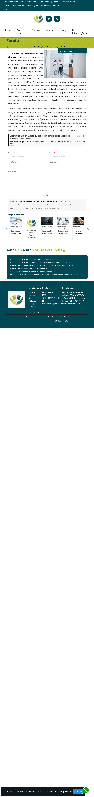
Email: (52, 153)
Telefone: (13, 162)
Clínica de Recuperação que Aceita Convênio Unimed (30, 265)
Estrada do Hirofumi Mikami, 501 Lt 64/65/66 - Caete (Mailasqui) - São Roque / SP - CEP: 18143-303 (74, 298)
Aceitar (78, 791)
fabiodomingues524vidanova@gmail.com (41, 5)
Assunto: (53, 162)
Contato (50, 30)
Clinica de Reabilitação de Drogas (23, 262)
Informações (34, 312)
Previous (6, 229)
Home (7, 30)
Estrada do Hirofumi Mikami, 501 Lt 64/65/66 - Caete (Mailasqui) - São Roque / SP (41, 2)
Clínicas (35, 30)
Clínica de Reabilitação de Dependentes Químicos (28, 268)
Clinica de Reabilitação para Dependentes (25, 259)
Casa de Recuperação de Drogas (64, 265)
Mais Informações (80, 32)
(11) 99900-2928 (14, 5)
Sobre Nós (20, 32)
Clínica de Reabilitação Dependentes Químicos (55, 262)
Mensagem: (14, 171)
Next (87, 229)
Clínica (33, 301)
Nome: (11, 153)
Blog (63, 30)
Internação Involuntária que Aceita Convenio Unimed (29, 274)
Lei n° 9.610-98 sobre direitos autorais (50, 208)
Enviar (47, 195)
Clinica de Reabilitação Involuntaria (65, 274)
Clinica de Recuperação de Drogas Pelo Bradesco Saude (31, 271)
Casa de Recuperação (52, 259)
